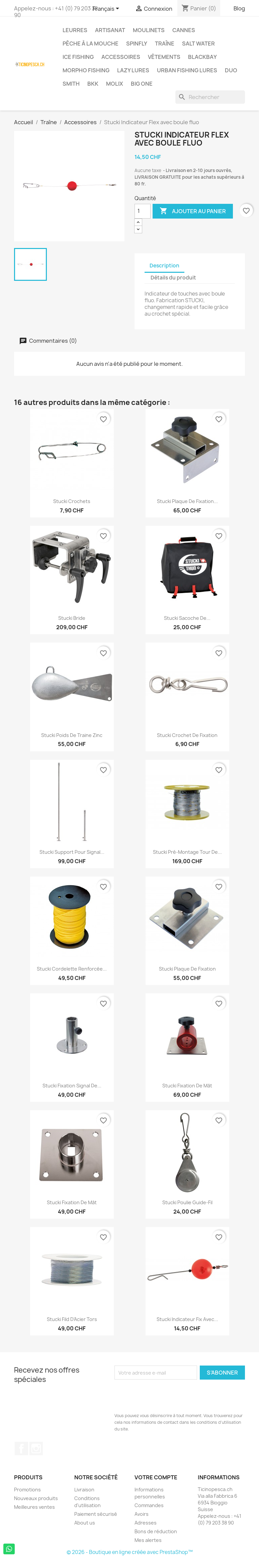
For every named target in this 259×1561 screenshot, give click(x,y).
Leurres (75, 30)
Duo (231, 70)
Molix (114, 83)
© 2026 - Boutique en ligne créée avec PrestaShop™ (130, 1552)
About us (84, 1522)
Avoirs (142, 1514)
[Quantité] (143, 211)
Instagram (36, 1448)
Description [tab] (164, 265)
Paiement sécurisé (95, 1514)
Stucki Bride (71, 618)
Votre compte (156, 1477)
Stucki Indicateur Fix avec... (187, 1319)
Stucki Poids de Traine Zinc (71, 735)
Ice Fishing (78, 57)
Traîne (164, 43)
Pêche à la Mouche (90, 43)
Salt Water (198, 43)
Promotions (27, 1489)
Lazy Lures (133, 70)
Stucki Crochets (71, 501)
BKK (92, 83)
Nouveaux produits (36, 1498)
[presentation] (165, 1396)
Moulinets (149, 30)
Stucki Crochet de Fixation (187, 735)
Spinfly (136, 43)
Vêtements (164, 57)
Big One (142, 83)
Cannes (183, 30)
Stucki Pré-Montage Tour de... (187, 852)
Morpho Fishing (86, 70)
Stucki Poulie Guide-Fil (187, 1202)
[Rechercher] (210, 97)
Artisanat (110, 30)
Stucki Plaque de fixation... (187, 501)
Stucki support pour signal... (71, 852)
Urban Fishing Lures (187, 70)
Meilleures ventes (34, 1507)
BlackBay (202, 57)
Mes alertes (148, 1540)
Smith (71, 83)
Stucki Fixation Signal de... (71, 1085)
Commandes (149, 1505)
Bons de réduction (156, 1531)
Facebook (21, 1448)
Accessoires (120, 57)
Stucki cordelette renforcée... (72, 969)
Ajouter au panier (193, 211)
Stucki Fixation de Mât (187, 1085)
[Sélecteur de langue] (107, 9)
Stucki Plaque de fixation (187, 969)
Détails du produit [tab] (173, 277)
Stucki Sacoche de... (187, 618)
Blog (239, 8)
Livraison (84, 1489)
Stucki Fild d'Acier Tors (72, 1319)
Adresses (146, 1522)
